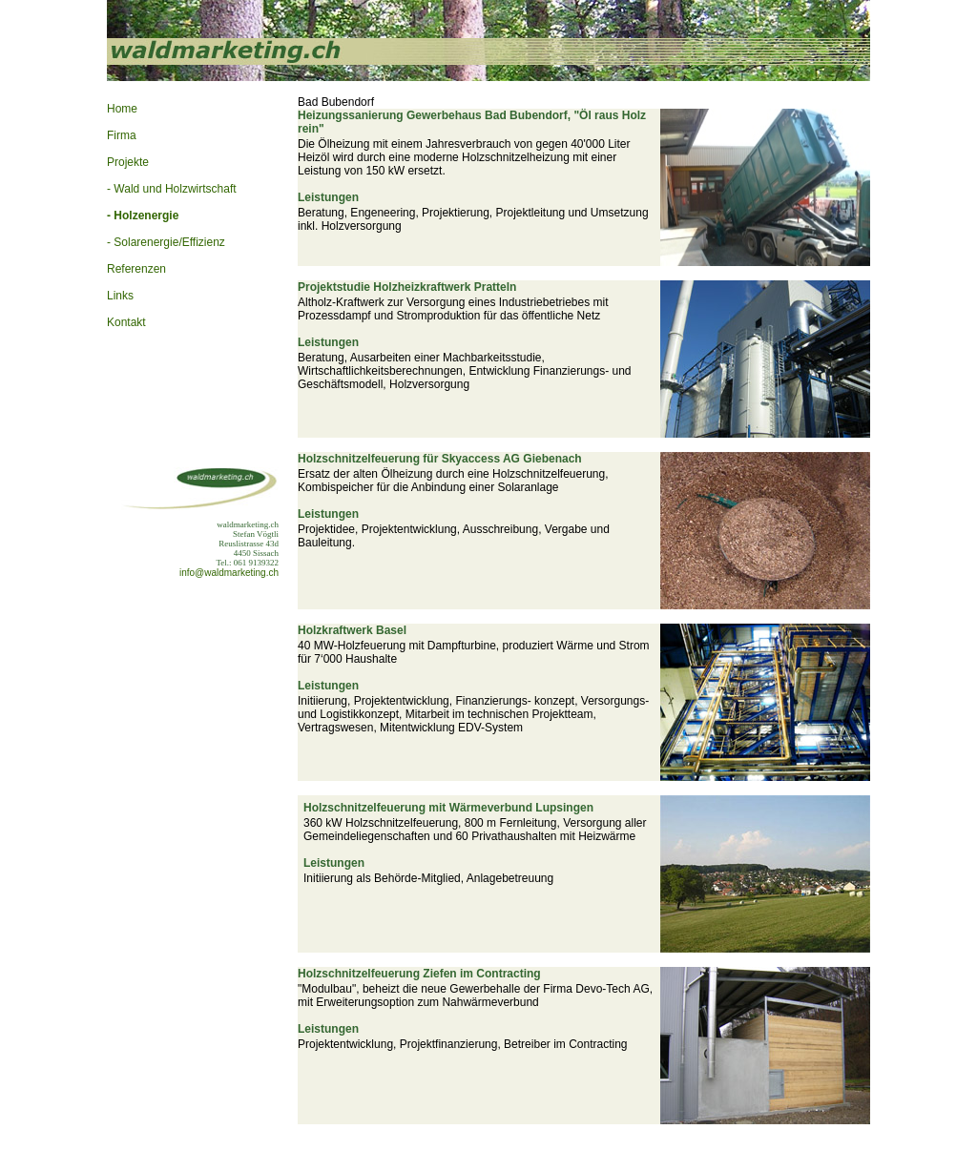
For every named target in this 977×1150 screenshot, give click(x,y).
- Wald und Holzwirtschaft (172, 188)
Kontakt (126, 322)
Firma (121, 135)
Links (120, 295)
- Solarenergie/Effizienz (166, 242)
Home (122, 108)
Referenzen (136, 269)
